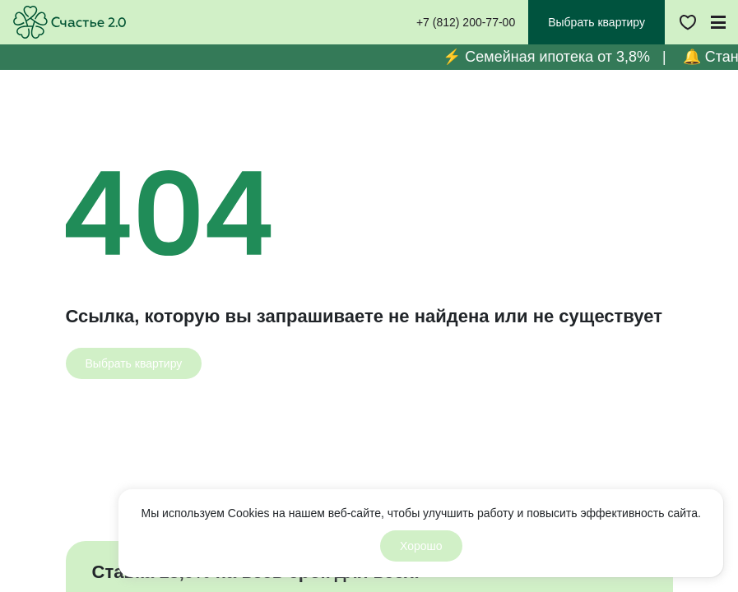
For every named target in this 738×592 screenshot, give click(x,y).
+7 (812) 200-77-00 (465, 22)
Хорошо (421, 546)
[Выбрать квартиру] (134, 363)
